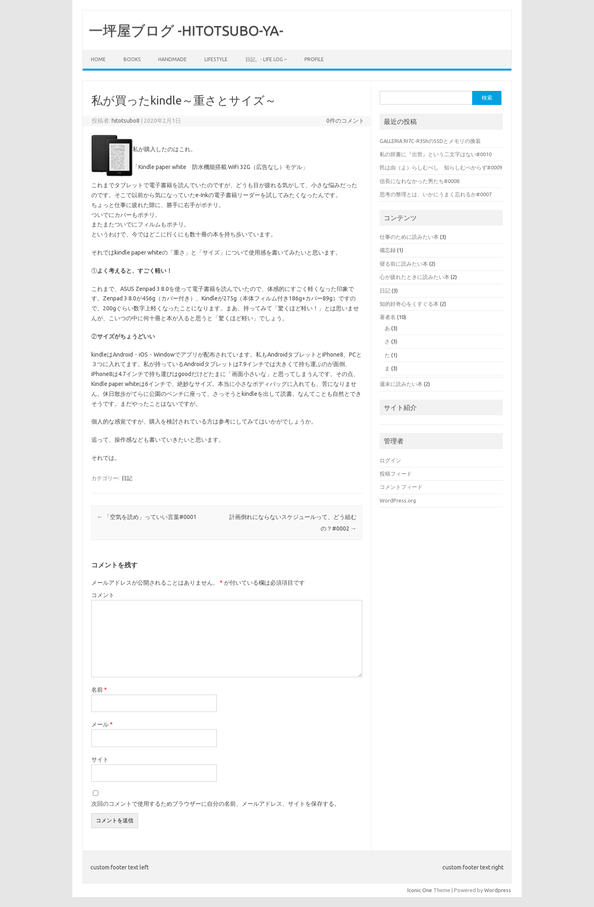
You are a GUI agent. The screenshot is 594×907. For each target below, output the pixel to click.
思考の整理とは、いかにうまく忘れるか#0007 (436, 194)
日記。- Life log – (266, 59)
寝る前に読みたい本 (404, 264)
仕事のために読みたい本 (409, 237)
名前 (99, 689)
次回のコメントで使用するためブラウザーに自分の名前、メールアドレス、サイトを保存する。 (215, 803)
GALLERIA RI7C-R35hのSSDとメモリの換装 (430, 141)
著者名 (388, 317)
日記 (126, 478)
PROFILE (314, 59)
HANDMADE (172, 59)
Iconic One (419, 890)
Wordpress (497, 890)
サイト (100, 759)
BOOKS (132, 59)
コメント (102, 595)
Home (98, 59)
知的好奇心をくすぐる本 (409, 304)
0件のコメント (345, 120)
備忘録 (388, 250)
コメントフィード (401, 487)
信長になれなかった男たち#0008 (419, 181)
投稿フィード (396, 473)
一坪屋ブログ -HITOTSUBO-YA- (186, 30)
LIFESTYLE (216, 59)
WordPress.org (398, 500)
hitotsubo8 (126, 120)
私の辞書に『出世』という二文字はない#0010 (436, 154)
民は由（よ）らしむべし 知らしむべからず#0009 (441, 167)
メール (102, 724)
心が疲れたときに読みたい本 (414, 277)
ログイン (390, 460)
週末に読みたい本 (401, 384)
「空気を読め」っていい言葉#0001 (147, 517)
